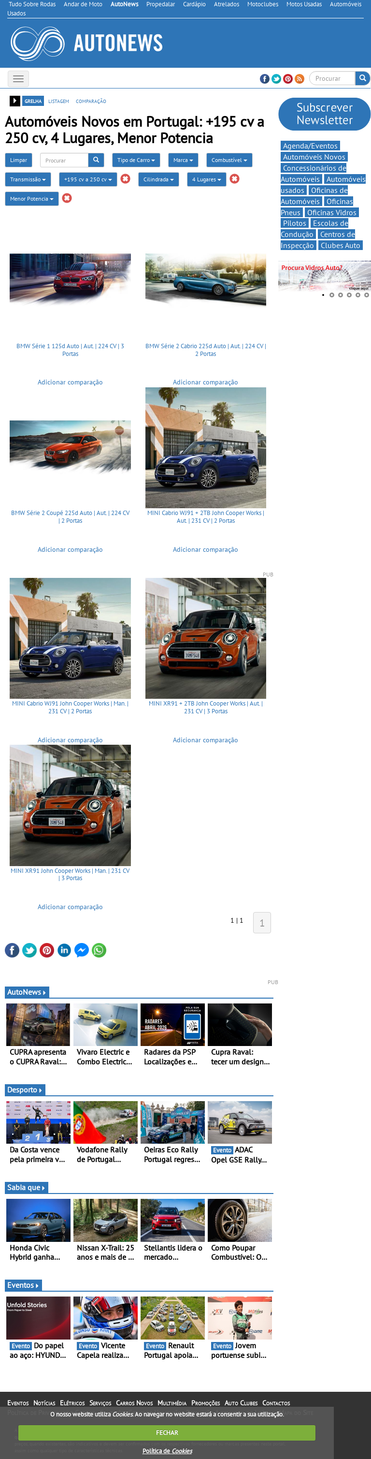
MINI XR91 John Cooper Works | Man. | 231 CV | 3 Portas (70, 875)
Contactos (276, 1403)
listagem (58, 100)
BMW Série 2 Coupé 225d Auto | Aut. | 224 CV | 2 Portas (70, 517)
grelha (33, 100)
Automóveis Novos (314, 157)
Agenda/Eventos (310, 145)
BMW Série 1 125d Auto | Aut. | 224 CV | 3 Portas (70, 350)
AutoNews (27, 992)
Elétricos (72, 1403)
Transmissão (28, 179)
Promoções (205, 1403)
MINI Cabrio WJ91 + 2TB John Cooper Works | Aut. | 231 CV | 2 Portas (205, 517)
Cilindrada (158, 179)
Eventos (23, 1285)
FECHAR (167, 1433)
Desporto (25, 1089)
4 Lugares (206, 179)
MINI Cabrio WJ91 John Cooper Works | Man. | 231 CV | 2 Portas (70, 707)
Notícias (44, 1403)
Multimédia (171, 1403)
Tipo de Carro (136, 159)
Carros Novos (134, 1403)
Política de (167, 1451)
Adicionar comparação (70, 382)
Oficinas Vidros (332, 212)
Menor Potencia (32, 198)
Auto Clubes (241, 1403)
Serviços (100, 1403)
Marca (183, 159)
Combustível (229, 159)
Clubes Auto (340, 245)
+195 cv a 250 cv (88, 179)
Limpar (18, 159)
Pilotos (294, 223)
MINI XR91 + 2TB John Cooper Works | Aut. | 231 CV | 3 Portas (206, 707)
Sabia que (26, 1187)
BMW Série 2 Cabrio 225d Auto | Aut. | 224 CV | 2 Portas (205, 350)
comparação (91, 100)
